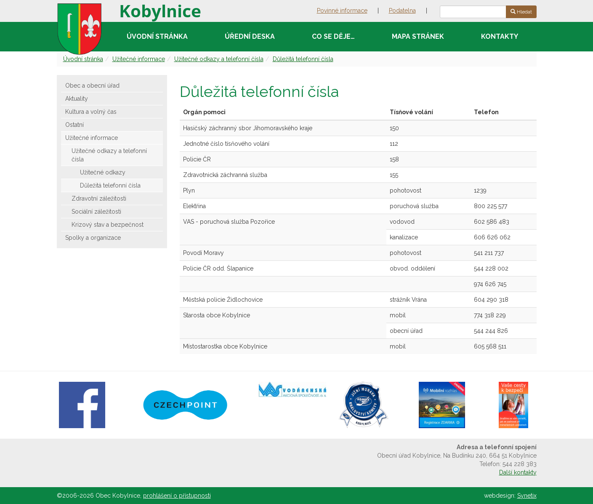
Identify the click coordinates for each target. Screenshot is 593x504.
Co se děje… (333, 36)
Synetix (527, 495)
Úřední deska (250, 36)
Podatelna (402, 10)
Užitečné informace (138, 59)
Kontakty (499, 36)
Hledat (521, 12)
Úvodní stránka (157, 36)
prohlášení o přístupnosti (177, 495)
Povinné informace (342, 10)
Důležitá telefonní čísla (303, 59)
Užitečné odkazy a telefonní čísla (218, 59)
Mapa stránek (418, 36)
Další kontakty (518, 472)
